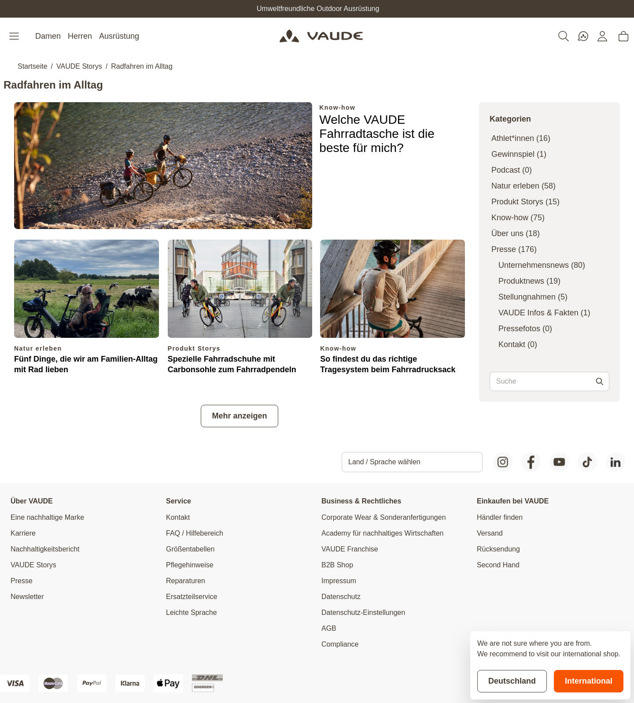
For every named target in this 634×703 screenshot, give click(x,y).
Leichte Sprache (191, 612)
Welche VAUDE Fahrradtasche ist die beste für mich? (376, 134)
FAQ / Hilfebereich (194, 533)
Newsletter (27, 596)
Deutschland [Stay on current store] (512, 681)
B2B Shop (337, 565)
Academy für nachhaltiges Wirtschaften (382, 533)
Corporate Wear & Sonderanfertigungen (383, 517)
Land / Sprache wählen (384, 462)
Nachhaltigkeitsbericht (45, 549)
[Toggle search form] (564, 36)
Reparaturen (185, 581)
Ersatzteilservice (191, 596)
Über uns (515, 233)
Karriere (23, 533)
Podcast (511, 170)
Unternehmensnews (541, 265)
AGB (328, 628)
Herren (80, 36)
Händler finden (500, 517)
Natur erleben (38, 348)
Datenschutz (341, 596)
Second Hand (498, 565)
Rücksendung (498, 549)
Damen (48, 36)
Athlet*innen (520, 138)
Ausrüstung (119, 36)
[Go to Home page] (321, 36)
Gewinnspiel (518, 154)
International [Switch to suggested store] (588, 681)
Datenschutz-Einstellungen (363, 612)
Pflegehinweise (190, 565)
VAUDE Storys (79, 66)
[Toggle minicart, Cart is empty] (623, 36)
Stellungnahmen (533, 296)
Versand (490, 533)
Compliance (339, 644)
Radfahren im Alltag (142, 66)
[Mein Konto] (602, 36)
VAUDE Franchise (349, 549)
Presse (514, 249)
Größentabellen (190, 549)
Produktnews (529, 281)
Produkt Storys (194, 348)
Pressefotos (525, 328)
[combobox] (549, 381)
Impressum (338, 581)
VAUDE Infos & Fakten (544, 312)
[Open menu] (15, 36)
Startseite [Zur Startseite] (33, 66)
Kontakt (517, 344)
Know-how (337, 107)
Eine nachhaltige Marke (47, 517)
